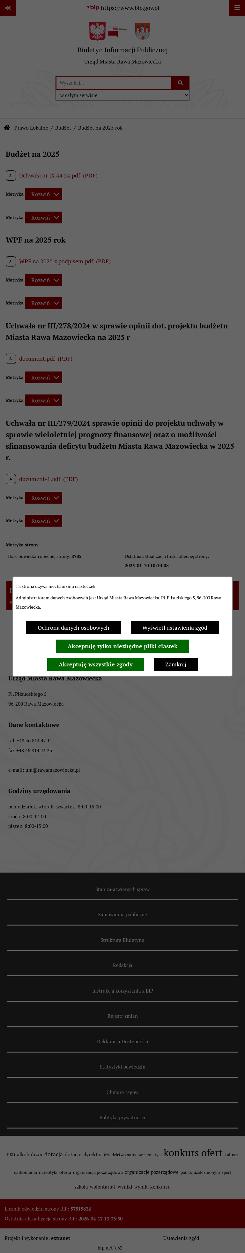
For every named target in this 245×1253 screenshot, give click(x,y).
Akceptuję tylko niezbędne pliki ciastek (123, 646)
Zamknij (175, 664)
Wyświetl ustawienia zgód (174, 627)
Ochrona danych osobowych (73, 627)
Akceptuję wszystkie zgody (96, 664)
